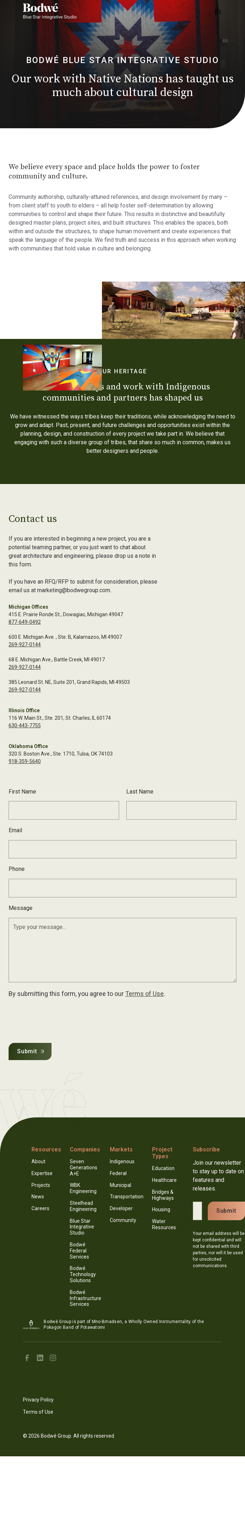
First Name (22, 791)
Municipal (120, 1185)
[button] (218, 11)
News (37, 1196)
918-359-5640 (25, 761)
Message (21, 908)
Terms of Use (144, 993)
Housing (161, 1209)
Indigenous (122, 1161)
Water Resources (164, 1224)
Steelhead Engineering (83, 1206)
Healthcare (164, 1180)
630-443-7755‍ (25, 725)
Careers (40, 1208)
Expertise (42, 1173)
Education (163, 1168)
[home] (51, 11)
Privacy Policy (38, 1400)
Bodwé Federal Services (79, 1251)
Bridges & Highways (163, 1195)
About (38, 1161)
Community (123, 1220)
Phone (17, 869)
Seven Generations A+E (83, 1168)
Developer (121, 1208)
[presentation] (63, 1019)
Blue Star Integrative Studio (82, 1227)
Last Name (139, 791)
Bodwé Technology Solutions (83, 1274)
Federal (118, 1173)
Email (15, 830)
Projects (40, 1185)
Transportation (126, 1196)
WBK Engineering (83, 1188)
